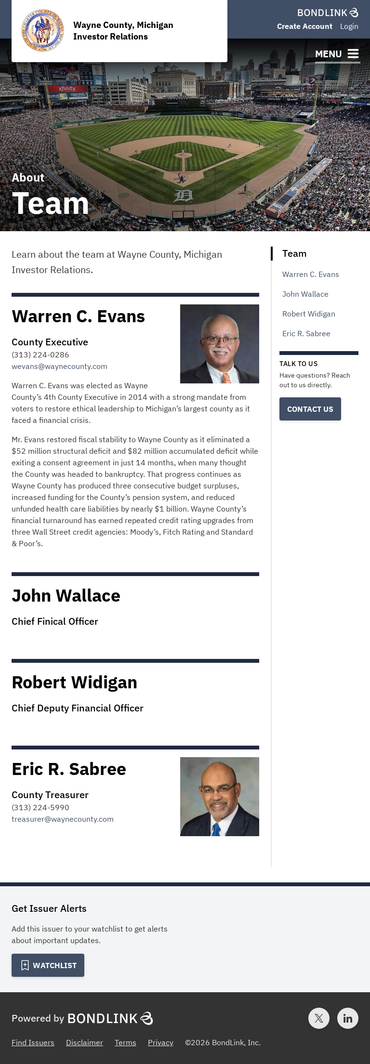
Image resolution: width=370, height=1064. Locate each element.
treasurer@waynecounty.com (63, 819)
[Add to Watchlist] (48, 965)
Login (349, 26)
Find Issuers (33, 1042)
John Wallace (305, 294)
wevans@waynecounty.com (59, 366)
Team (294, 253)
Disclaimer (84, 1042)
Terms (125, 1042)
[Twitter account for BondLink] (319, 1018)
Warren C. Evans (310, 274)
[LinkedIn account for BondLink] (347, 1018)
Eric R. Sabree (306, 333)
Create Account (304, 26)
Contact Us (310, 409)
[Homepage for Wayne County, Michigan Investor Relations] (119, 31)
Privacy (160, 1042)
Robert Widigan (308, 313)
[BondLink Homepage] (328, 13)
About (28, 177)
